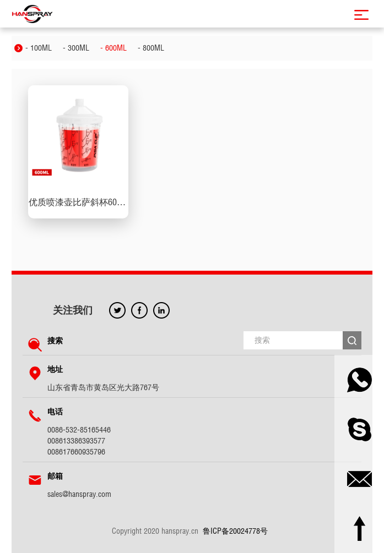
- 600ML (113, 48)
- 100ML (38, 48)
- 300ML (76, 48)
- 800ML (151, 48)
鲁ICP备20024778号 (235, 531)
